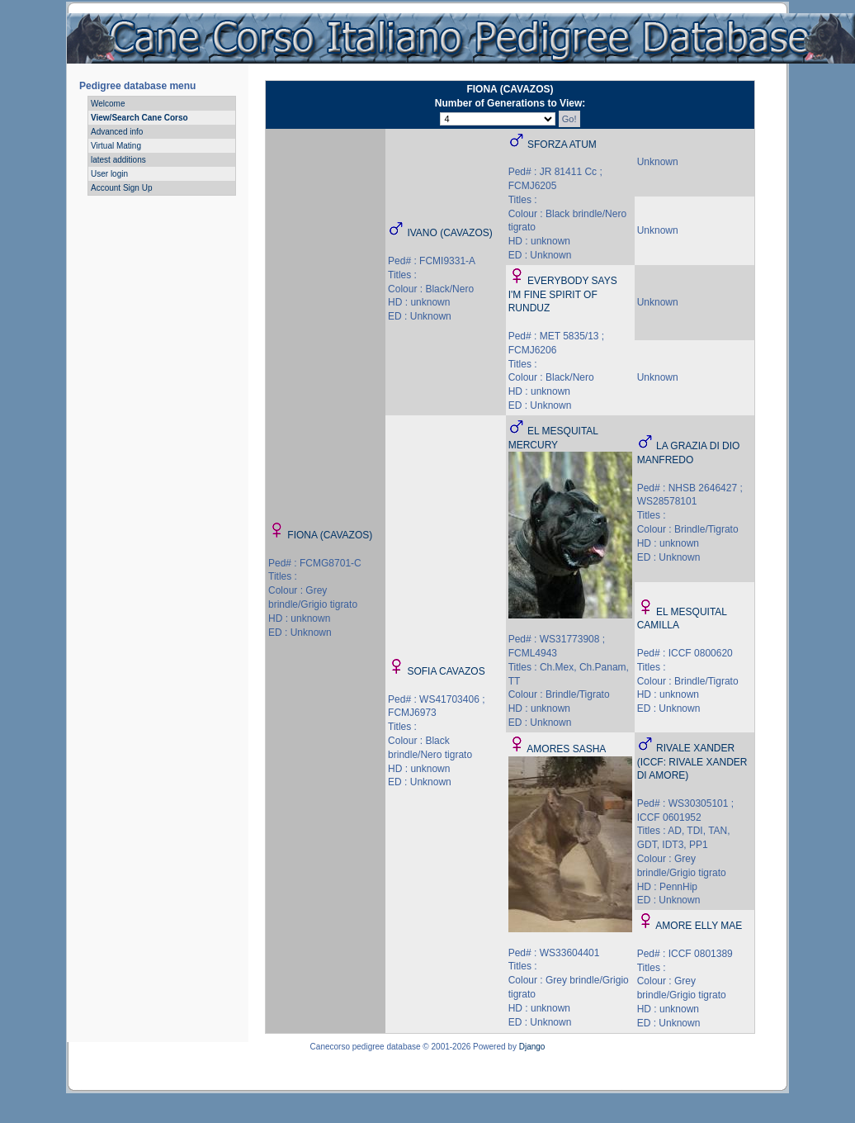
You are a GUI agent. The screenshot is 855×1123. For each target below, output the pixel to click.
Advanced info (117, 131)
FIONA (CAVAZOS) (329, 535)
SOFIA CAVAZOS (445, 671)
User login (109, 173)
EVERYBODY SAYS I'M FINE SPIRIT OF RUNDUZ (562, 295)
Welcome (108, 103)
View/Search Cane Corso (139, 117)
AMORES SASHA (566, 749)
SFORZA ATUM (562, 144)
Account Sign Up (122, 187)
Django (532, 1046)
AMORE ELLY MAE (698, 925)
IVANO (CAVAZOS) (449, 233)
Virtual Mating (116, 145)
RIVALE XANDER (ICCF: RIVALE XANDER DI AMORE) (692, 762)
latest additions (118, 159)
